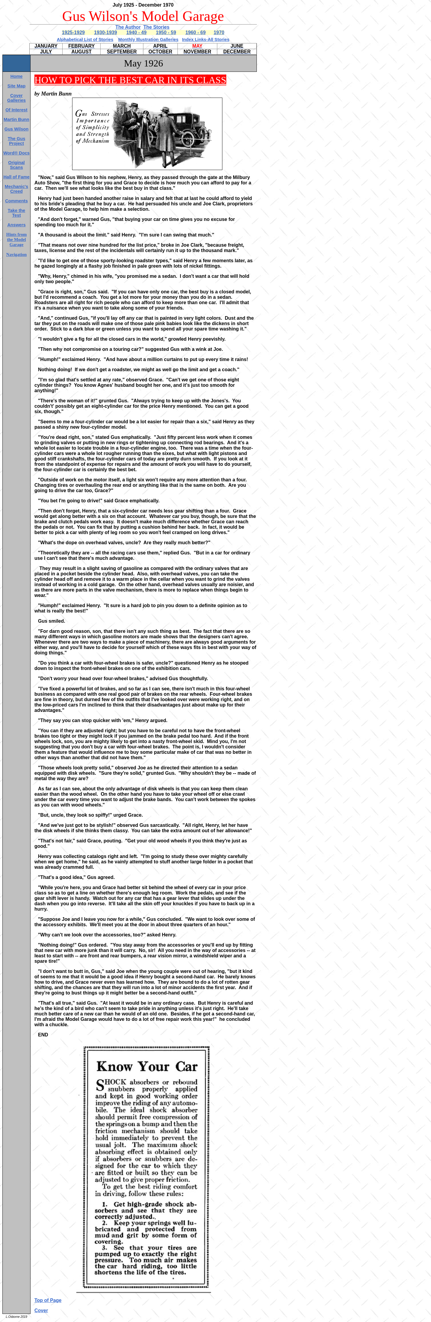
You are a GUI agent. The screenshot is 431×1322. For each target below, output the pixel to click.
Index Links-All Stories (205, 39)
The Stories (156, 27)
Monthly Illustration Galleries (148, 39)
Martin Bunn (16, 119)
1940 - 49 (136, 32)
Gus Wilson (16, 129)
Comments (16, 200)
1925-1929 (73, 32)
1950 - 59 (166, 32)
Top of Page (47, 1300)
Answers (16, 224)
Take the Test (16, 213)
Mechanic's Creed (16, 189)
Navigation (16, 254)
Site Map (16, 86)
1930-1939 (105, 32)
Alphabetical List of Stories (85, 39)
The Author (128, 27)
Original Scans (16, 165)
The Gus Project (16, 141)
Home (16, 76)
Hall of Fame (16, 177)
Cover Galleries (16, 98)
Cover (41, 1310)
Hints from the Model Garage (16, 239)
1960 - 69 (195, 32)
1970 (219, 32)
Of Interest (16, 109)
